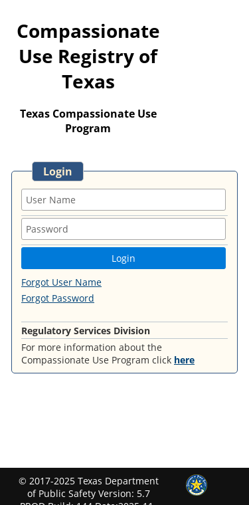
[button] (123, 258)
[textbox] (123, 200)
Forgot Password (57, 298)
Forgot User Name (61, 282)
